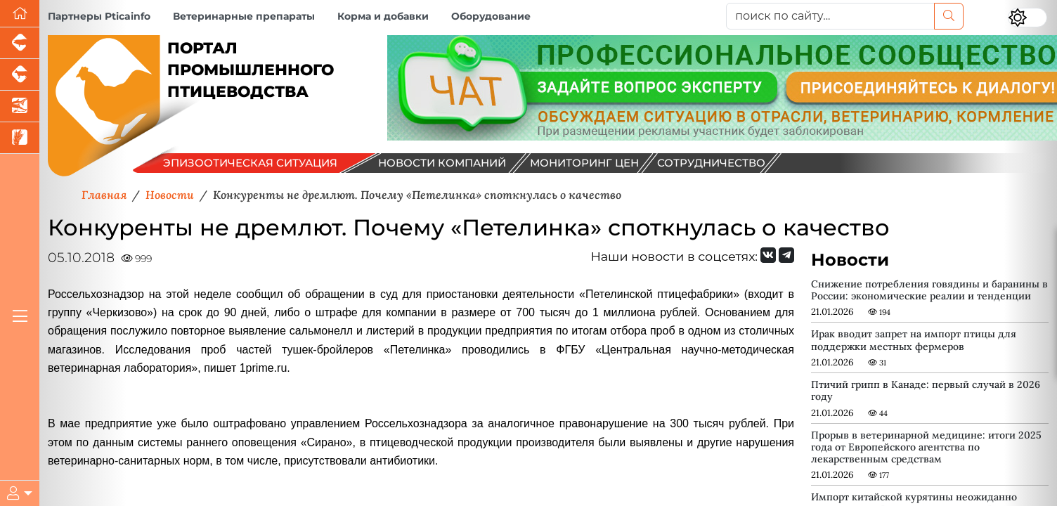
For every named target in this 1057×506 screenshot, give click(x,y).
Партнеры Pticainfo (99, 16)
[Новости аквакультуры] (19, 106)
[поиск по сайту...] (830, 16)
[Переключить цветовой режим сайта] (1027, 17)
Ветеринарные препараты (244, 16)
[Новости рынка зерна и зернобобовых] (19, 138)
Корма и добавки (383, 16)
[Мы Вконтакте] (768, 255)
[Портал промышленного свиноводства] (19, 43)
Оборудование (491, 16)
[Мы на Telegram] (786, 255)
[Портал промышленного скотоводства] (19, 75)
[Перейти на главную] (19, 13)
